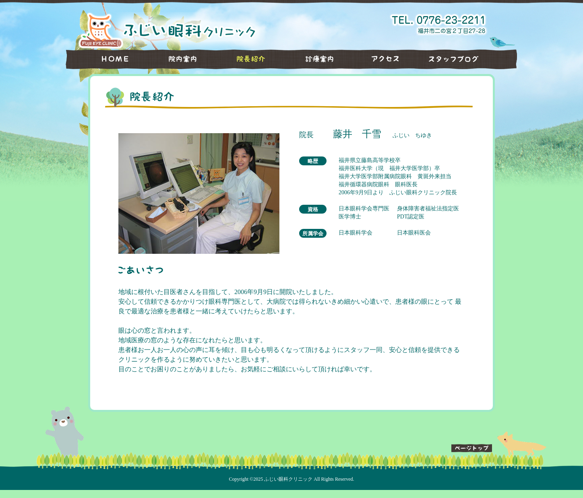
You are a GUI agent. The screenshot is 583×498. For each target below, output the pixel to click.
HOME (104, 59)
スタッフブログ (466, 59)
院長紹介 (245, 59)
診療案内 (313, 59)
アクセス (382, 59)
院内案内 (177, 59)
